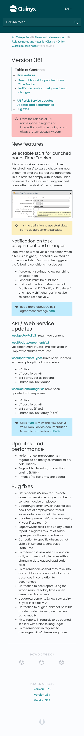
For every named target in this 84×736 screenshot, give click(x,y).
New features (26, 75)
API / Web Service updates (35, 101)
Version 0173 (41, 689)
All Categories (20, 37)
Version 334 (42, 695)
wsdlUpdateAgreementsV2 (30, 343)
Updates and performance (35, 105)
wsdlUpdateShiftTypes (27, 358)
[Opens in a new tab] (42, 722)
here (51, 311)
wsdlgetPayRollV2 (24, 336)
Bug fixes (23, 109)
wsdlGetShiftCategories (28, 389)
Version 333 (42, 700)
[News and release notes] (47, 37)
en (67, 8)
